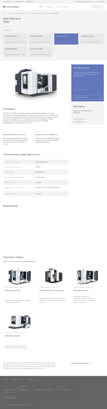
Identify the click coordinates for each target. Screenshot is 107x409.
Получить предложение (88, 97)
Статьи (58, 7)
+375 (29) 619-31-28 (79, 122)
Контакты (65, 7)
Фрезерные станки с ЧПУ (20, 13)
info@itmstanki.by (24, 389)
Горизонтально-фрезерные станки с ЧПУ (37, 13)
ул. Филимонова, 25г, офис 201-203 (43, 389)
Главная (5, 13)
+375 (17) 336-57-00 (79, 119)
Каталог (41, 7)
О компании (49, 7)
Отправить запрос (97, 7)
